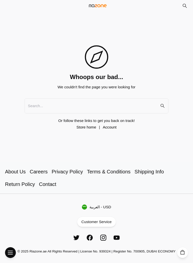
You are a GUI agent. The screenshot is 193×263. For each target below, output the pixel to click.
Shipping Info (149, 171)
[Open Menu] (10, 252)
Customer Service (96, 222)
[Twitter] (76, 238)
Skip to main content (23, 9)
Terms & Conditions (108, 171)
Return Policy (20, 184)
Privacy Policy (67, 171)
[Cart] (182, 252)
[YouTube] (117, 238)
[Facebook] (90, 238)
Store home (86, 127)
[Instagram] (103, 238)
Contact (47, 184)
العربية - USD (96, 207)
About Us (15, 171)
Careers (38, 171)
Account (110, 127)
